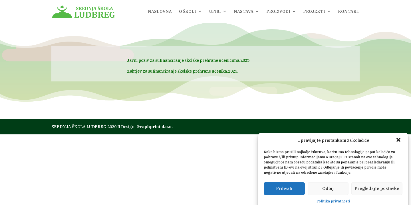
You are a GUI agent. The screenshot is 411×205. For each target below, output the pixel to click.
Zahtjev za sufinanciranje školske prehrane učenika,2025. (182, 71)
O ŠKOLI (187, 11)
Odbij (328, 195)
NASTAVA (243, 11)
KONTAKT (349, 11)
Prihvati (284, 195)
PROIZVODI (278, 11)
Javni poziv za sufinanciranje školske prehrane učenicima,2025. (189, 60)
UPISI (215, 11)
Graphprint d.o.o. (154, 126)
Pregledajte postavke (376, 195)
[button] (399, 147)
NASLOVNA (160, 11)
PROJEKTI (314, 11)
